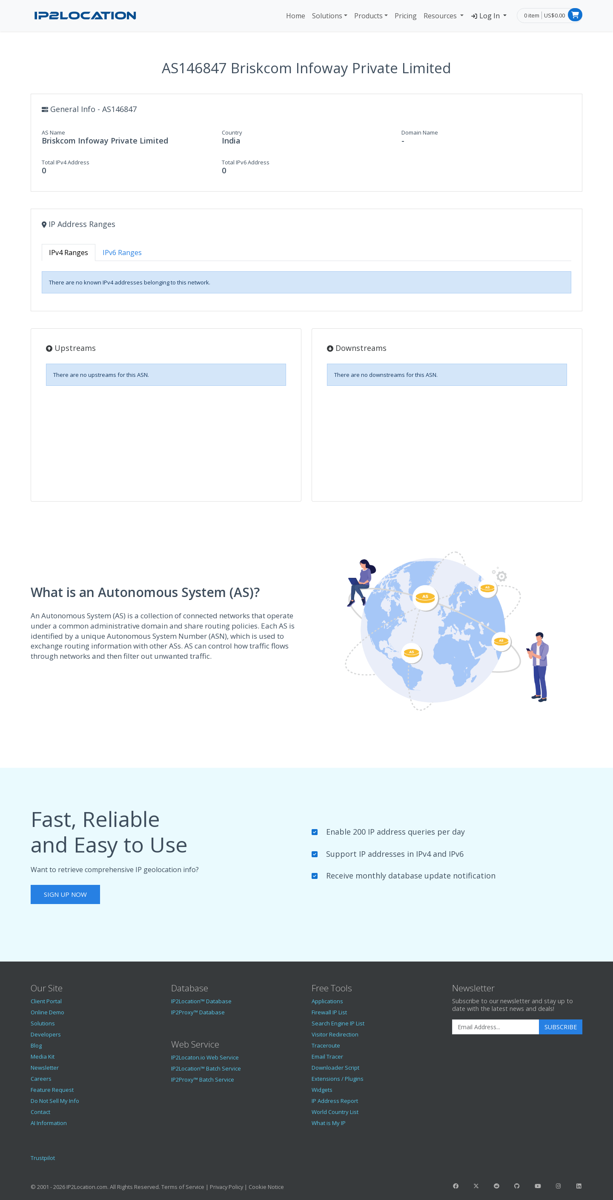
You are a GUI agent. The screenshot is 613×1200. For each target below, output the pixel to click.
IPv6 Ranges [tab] (122, 252)
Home (295, 15)
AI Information (49, 1123)
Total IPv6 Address (245, 162)
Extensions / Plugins (338, 1078)
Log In (485, 15)
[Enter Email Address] (495, 1027)
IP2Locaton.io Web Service (205, 1057)
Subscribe (560, 1027)
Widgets (322, 1090)
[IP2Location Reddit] (496, 1186)
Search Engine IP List (338, 1023)
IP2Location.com (86, 1187)
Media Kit (42, 1056)
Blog (36, 1045)
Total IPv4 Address (65, 162)
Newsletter (45, 1067)
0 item (531, 15)
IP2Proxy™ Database (198, 1012)
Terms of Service (182, 1187)
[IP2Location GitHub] (517, 1186)
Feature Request (52, 1090)
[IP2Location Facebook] (455, 1186)
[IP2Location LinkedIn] (579, 1186)
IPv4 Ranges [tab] (68, 252)
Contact (40, 1112)
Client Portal (46, 1001)
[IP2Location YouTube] (537, 1186)
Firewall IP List (329, 1012)
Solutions (327, 15)
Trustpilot (43, 1158)
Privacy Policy (226, 1187)
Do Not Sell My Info (55, 1101)
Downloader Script (335, 1067)
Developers (46, 1034)
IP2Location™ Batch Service (206, 1068)
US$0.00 (554, 15)
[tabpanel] (306, 282)
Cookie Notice (266, 1187)
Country (232, 132)
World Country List (335, 1112)
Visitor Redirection (335, 1034)
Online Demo (47, 1012)
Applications (327, 1001)
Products (368, 15)
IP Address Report (335, 1101)
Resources (441, 15)
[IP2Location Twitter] (476, 1186)
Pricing (406, 15)
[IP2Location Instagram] (558, 1186)
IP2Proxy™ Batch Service (202, 1079)
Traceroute (326, 1045)
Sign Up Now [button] (65, 894)
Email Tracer (327, 1056)
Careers (41, 1078)
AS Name (53, 132)
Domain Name (419, 132)
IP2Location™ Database (201, 1001)
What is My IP (329, 1123)
